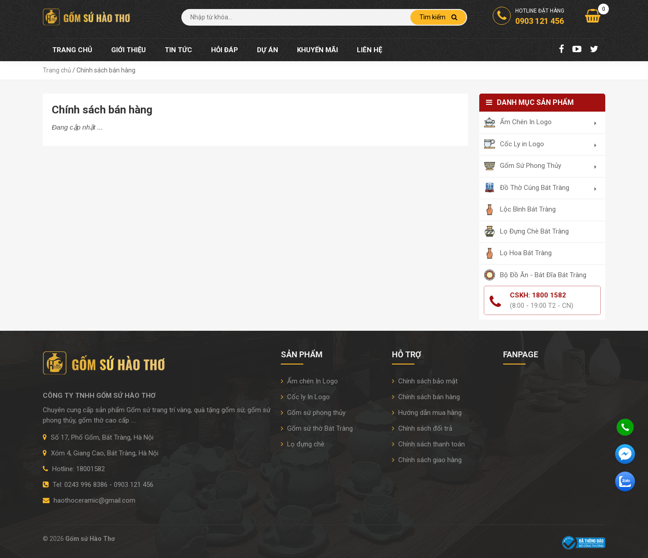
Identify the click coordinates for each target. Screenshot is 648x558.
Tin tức (178, 50)
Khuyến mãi (317, 50)
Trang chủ (72, 50)
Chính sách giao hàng (427, 460)
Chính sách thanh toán (428, 444)
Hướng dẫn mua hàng (427, 413)
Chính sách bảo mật (425, 381)
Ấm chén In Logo (309, 381)
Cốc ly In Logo (305, 397)
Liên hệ (369, 50)
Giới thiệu (128, 50)
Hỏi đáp (224, 50)
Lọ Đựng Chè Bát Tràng (534, 231)
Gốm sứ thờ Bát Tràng (317, 428)
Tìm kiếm (438, 17)
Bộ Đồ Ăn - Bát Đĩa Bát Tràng (543, 275)
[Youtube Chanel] (576, 50)
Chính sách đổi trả (422, 428)
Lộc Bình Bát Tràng (528, 209)
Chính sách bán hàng (426, 397)
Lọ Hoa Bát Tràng (526, 253)
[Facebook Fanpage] (561, 50)
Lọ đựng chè (302, 444)
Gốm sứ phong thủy (313, 413)
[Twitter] (594, 50)
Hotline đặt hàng (528, 17)
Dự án (267, 50)
